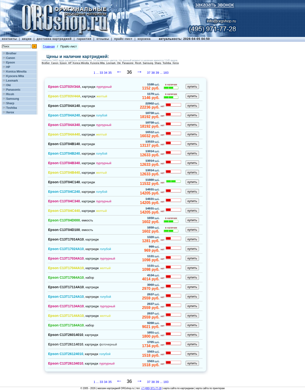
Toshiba (11, 108)
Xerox (10, 112)
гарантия (84, 39)
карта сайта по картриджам (178, 388)
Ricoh (10, 94)
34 (105, 72)
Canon (10, 58)
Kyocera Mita (15, 76)
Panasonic (13, 89)
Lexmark (12, 80)
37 (148, 72)
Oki (8, 85)
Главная (49, 46)
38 (153, 72)
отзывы (103, 39)
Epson (10, 62)
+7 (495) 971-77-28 (151, 388)
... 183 (164, 72)
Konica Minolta (16, 71)
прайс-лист (123, 39)
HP (8, 67)
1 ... (97, 72)
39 (157, 72)
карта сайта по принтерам (210, 388)
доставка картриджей (54, 39)
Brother (11, 53)
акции (27, 39)
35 (110, 72)
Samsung (12, 98)
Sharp (10, 103)
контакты (9, 39)
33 (101, 72)
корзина (144, 39)
